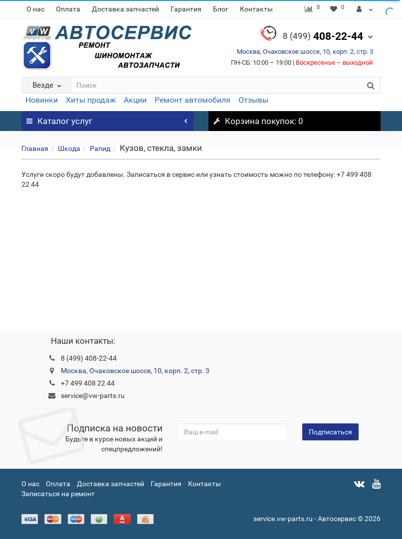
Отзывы (253, 100)
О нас (35, 9)
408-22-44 (323, 36)
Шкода (69, 148)
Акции (135, 100)
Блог (220, 9)
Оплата (68, 9)
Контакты (256, 9)
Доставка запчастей (125, 9)
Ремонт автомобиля (192, 100)
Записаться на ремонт (58, 494)
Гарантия (186, 9)
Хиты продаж (91, 100)
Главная (34, 148)
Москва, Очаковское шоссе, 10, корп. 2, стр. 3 (305, 51)
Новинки (41, 100)
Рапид (100, 148)
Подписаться (330, 432)
